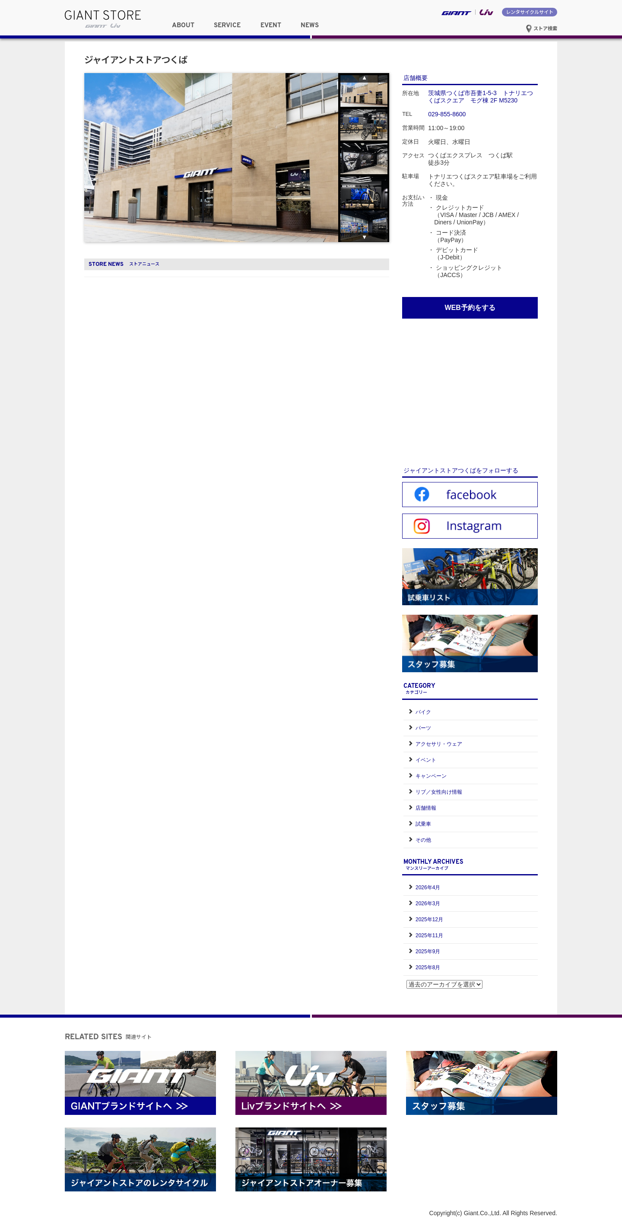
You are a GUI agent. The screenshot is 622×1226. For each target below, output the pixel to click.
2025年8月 (428, 967)
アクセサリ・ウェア (439, 744)
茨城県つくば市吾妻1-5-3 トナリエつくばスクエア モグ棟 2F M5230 (480, 96)
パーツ (423, 728)
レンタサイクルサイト (529, 11)
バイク (423, 712)
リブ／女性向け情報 (439, 792)
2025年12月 (429, 919)
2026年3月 (428, 903)
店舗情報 (426, 808)
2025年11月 (429, 935)
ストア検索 (541, 28)
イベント (426, 760)
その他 (423, 840)
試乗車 (423, 824)
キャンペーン (431, 776)
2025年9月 (428, 951)
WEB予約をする (469, 307)
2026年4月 (428, 887)
